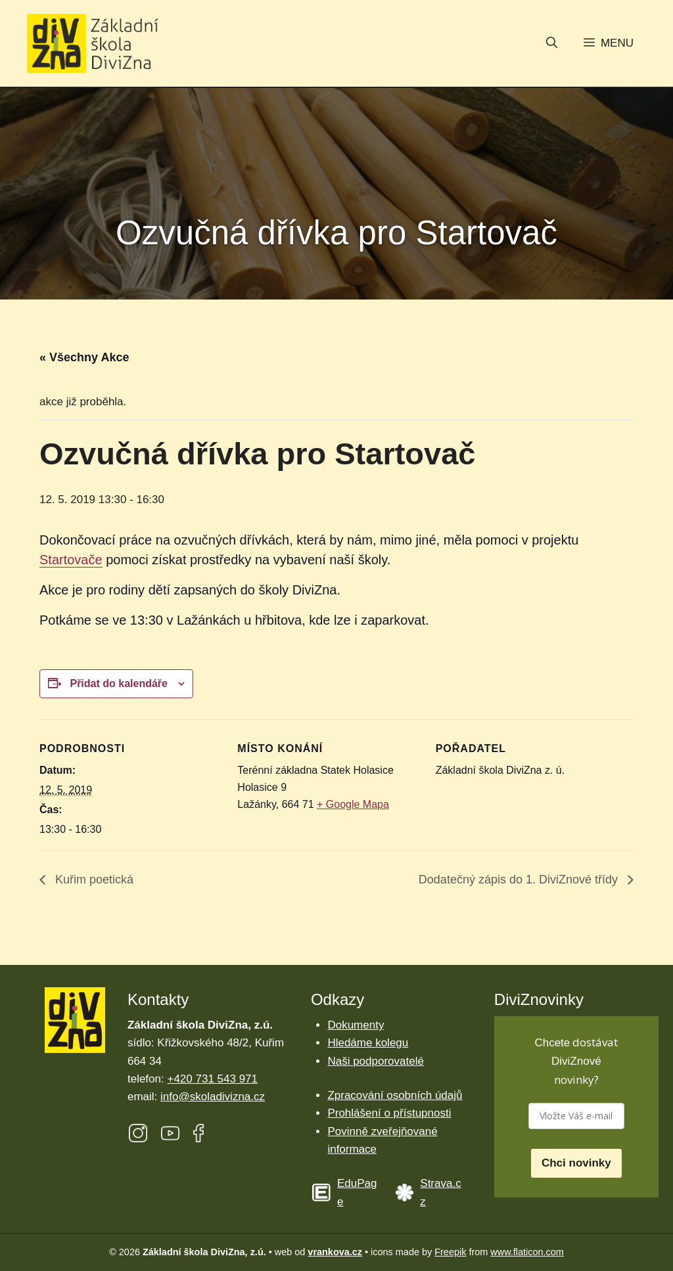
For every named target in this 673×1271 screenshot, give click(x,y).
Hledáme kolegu (367, 1043)
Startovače (71, 559)
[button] (551, 44)
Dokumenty (355, 1025)
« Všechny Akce (84, 357)
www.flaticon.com (527, 1252)
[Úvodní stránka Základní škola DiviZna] (92, 43)
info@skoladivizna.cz (212, 1096)
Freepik (450, 1252)
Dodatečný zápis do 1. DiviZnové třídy (520, 879)
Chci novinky (576, 1163)
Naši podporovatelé (375, 1061)
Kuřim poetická (92, 879)
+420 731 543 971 (212, 1079)
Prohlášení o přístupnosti (389, 1113)
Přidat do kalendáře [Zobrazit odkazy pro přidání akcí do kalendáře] (119, 683)
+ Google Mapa (353, 804)
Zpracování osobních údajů (394, 1095)
